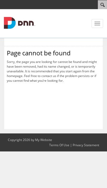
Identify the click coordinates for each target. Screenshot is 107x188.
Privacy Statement (86, 145)
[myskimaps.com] (19, 22)
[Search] (102, 4)
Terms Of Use (59, 145)
